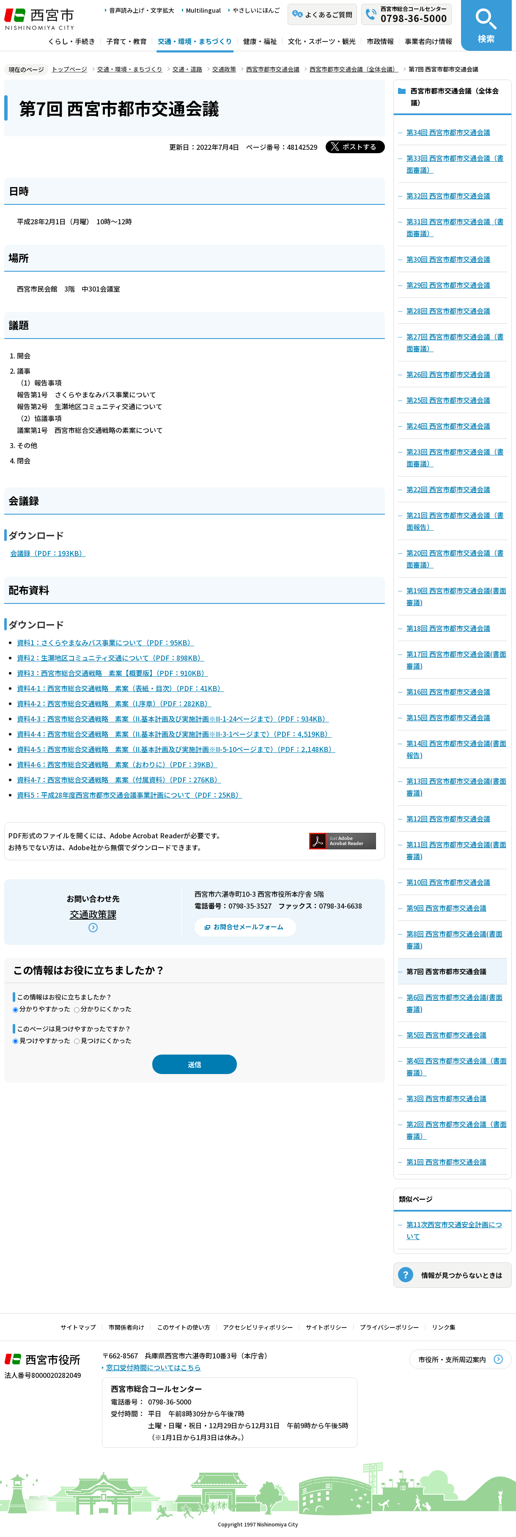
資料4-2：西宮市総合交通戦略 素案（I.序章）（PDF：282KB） (114, 703)
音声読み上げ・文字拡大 (141, 10)
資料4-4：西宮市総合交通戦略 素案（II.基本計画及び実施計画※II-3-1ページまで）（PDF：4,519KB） (174, 734)
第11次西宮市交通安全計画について (454, 1230)
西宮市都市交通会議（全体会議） (354, 69)
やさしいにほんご (256, 10)
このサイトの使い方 (183, 1327)
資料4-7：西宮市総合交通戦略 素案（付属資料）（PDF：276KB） (119, 779)
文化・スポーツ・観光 (322, 41)
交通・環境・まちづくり (195, 41)
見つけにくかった (106, 1040)
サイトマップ (78, 1327)
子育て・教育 (126, 41)
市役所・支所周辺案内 (452, 1359)
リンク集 (444, 1327)
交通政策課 (93, 913)
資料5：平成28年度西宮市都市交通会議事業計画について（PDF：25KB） (129, 795)
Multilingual (203, 10)
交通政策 (224, 69)
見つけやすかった (44, 1040)
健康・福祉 (260, 41)
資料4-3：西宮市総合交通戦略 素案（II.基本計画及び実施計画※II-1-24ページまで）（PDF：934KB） (173, 718)
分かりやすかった (44, 1008)
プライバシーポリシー (389, 1327)
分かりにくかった (106, 1008)
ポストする (359, 146)
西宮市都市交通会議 (272, 69)
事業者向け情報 (428, 41)
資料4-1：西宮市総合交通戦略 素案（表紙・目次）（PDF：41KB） (120, 688)
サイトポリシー (326, 1327)
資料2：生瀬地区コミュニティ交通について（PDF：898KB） (110, 658)
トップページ (69, 69)
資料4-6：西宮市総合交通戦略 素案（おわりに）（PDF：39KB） (117, 764)
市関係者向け (126, 1327)
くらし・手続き (71, 41)
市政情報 (380, 41)
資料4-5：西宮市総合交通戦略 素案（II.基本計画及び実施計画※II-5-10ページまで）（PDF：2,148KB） (176, 749)
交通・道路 (187, 69)
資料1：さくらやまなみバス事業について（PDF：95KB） (105, 642)
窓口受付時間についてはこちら (153, 1367)
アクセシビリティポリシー (258, 1327)
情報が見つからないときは (461, 1275)
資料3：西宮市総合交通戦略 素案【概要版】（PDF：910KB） (112, 673)
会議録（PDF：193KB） (48, 553)
